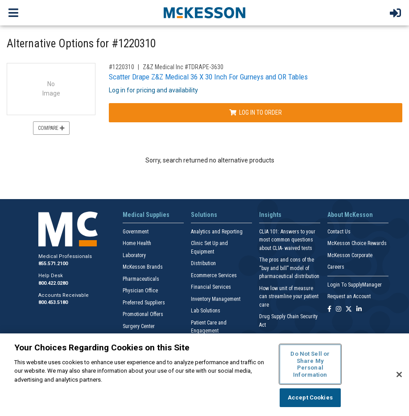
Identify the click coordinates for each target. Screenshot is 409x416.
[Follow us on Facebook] (329, 309)
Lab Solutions (205, 311)
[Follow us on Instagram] (338, 309)
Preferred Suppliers (144, 303)
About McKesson (350, 214)
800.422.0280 (53, 283)
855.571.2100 (53, 263)
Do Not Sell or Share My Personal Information (310, 364)
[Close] (399, 374)
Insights (270, 214)
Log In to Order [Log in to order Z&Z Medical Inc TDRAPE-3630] (255, 112)
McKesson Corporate (349, 255)
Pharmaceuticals (141, 279)
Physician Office (140, 290)
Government (136, 232)
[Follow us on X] (349, 309)
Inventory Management (215, 299)
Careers (335, 267)
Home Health (137, 243)
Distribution (203, 263)
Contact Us (339, 232)
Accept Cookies (310, 397)
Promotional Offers (143, 314)
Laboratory (134, 255)
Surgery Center (139, 326)
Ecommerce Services (214, 275)
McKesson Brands (143, 267)
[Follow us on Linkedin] (359, 309)
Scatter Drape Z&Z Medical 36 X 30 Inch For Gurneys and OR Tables (208, 76)
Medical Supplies (146, 214)
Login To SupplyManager (354, 285)
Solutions (204, 214)
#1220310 (121, 67)
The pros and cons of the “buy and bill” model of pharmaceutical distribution (289, 268)
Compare (51, 128)
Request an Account (349, 296)
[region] (204, 374)
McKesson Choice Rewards (357, 243)
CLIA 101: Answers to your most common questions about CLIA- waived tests (287, 240)
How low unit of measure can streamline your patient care (288, 296)
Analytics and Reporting (217, 232)
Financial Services (211, 287)
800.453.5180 (53, 302)
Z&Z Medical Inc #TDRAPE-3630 (183, 67)
